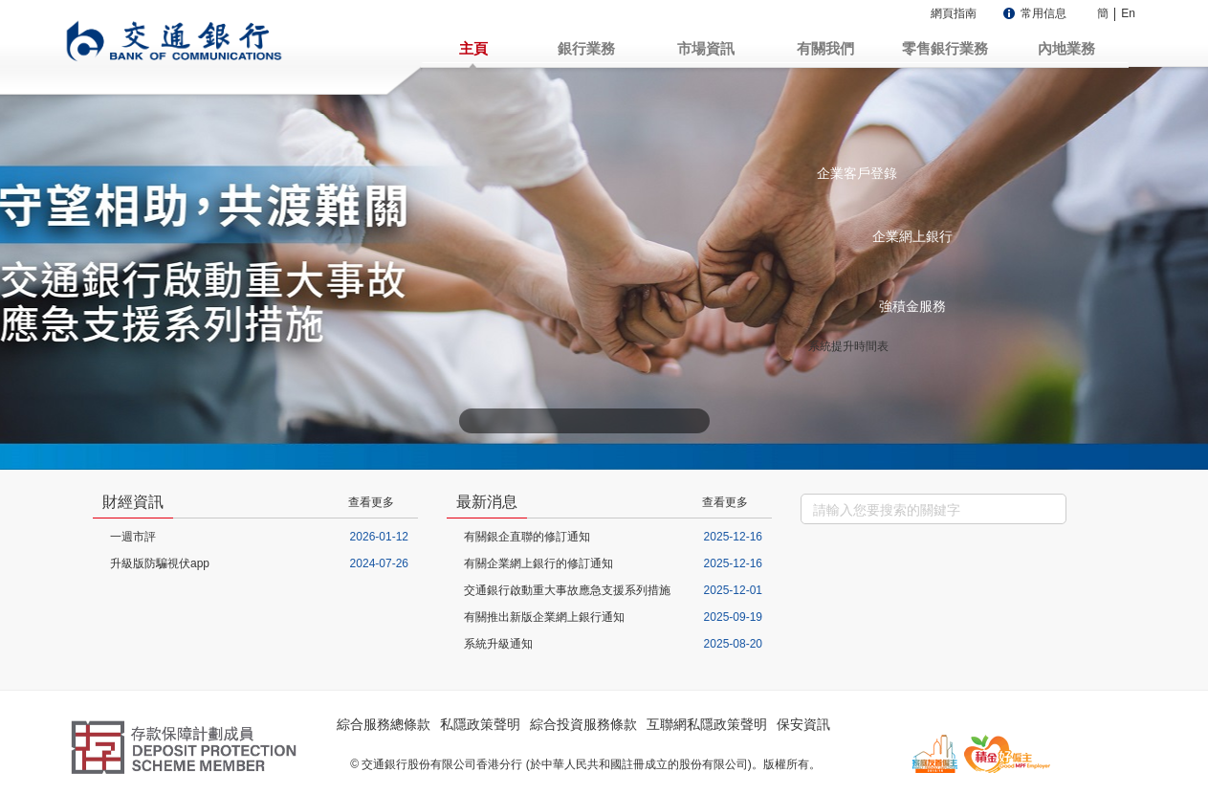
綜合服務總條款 (383, 724)
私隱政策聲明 (480, 724)
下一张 (694, 420)
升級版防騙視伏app (159, 563)
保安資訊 (803, 724)
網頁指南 (954, 13)
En (1128, 13)
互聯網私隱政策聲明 (707, 724)
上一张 (474, 420)
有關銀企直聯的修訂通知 (527, 536)
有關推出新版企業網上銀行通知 (544, 617)
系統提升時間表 (848, 346)
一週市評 (133, 536)
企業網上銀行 (912, 236)
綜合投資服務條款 (583, 724)
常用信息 (1043, 13)
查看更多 (371, 502)
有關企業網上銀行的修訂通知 (538, 563)
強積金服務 (912, 306)
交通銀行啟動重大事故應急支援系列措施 (567, 590)
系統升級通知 (498, 644)
